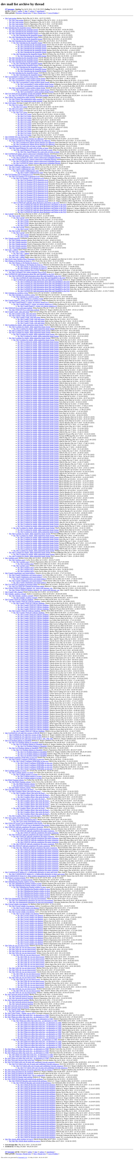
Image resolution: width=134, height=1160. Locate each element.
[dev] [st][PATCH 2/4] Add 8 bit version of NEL (25, 735)
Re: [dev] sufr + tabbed (17, 251)
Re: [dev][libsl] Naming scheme (20, 782)
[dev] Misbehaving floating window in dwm (20, 881)
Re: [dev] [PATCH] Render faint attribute (19, 1077)
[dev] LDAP (9, 214)
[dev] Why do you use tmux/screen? (17, 945)
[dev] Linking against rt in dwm (15, 771)
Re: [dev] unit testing (16, 20)
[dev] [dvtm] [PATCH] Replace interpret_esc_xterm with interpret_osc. (29, 588)
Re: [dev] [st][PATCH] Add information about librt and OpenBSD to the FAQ (35, 276)
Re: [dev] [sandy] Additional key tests (22, 167)
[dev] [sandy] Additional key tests (16, 165)
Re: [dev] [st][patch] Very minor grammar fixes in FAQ (27, 272)
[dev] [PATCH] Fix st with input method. (19, 308)
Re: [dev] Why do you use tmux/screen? (22, 947)
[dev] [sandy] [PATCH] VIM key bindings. (19, 599)
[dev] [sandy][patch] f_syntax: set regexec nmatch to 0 (23, 300)
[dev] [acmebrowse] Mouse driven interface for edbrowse (24, 139)
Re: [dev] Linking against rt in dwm (21, 772)
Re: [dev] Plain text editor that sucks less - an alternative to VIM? (27, 1015)
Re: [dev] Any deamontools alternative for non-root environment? (31, 900)
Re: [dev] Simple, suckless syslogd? (21, 596)
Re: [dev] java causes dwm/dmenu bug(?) (23, 819)
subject (32, 11)
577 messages (9, 9)
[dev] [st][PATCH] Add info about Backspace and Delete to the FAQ (36, 203)
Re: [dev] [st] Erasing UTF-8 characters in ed (24, 176)
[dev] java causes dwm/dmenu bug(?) (17, 818)
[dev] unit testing (10, 18)
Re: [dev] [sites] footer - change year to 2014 (20, 1013)
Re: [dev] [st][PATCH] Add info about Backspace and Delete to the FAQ (42, 204)
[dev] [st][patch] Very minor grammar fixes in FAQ (22, 270)
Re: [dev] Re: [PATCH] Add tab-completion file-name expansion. (35, 848)
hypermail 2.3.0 (22, 1157)
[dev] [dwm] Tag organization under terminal (20, 97)
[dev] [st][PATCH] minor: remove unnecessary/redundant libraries (27, 154)
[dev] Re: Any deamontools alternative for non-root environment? (31, 902)
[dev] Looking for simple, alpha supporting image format (24, 325)
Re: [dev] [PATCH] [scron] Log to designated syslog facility (29, 825)
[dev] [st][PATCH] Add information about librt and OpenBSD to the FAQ (29, 274)
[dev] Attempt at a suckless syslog (16, 293)
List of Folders (53, 13)
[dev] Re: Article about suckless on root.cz (19, 1139)
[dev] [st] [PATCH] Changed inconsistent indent (21, 584)
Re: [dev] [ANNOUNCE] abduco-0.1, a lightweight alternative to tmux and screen (37, 874)
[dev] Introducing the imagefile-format (18, 28)
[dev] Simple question (12, 238)
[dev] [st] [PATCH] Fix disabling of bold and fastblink (23, 93)
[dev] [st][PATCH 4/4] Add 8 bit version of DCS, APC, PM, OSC (31, 739)
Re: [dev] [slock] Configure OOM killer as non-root (26, 759)
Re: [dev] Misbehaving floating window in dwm (25, 883)
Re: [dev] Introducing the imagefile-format (23, 30)
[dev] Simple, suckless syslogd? (15, 594)
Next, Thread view (39, 13)
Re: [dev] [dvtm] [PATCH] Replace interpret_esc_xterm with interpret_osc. (34, 590)
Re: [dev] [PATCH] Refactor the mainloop (19, 1071)
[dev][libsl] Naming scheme (14, 780)
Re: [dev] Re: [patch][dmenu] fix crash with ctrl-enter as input (38, 152)
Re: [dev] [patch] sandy (13, 1009)
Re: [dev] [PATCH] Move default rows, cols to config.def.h (25, 1075)
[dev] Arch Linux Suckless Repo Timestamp (20, 259)
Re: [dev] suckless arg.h (17, 560)
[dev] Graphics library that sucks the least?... (20, 789)
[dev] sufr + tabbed (11, 250)
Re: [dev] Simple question (18, 240)
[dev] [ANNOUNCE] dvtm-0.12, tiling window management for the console (30, 876)
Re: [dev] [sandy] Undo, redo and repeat (22, 314)
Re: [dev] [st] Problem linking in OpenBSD (23, 742)
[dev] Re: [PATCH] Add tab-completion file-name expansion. (29, 846)
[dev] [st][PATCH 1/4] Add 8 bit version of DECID (22, 733)
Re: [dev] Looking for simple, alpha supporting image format (29, 327)
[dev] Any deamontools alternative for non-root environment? (25, 898)
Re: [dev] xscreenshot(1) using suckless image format (27, 78)
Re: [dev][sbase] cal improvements (21, 880)
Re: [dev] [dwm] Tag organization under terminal (25, 99)
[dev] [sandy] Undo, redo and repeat (17, 312)
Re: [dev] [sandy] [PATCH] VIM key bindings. (25, 601)
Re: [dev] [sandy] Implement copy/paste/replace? (25, 575)
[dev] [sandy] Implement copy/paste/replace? (20, 573)
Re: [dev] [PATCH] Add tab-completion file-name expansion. (29, 829)
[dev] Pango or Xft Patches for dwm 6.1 (18, 261)
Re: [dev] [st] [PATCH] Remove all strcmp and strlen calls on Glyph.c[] (29, 1070)
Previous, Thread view (23, 13)
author (20, 11)
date (26, 11)
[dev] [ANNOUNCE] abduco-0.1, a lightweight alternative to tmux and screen (31, 872)
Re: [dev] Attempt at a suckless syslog (22, 295)
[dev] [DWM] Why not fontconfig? (17, 137)
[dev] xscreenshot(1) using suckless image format (21, 77)
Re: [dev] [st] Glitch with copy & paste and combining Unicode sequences (30, 1062)
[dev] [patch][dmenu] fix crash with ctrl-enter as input (23, 146)
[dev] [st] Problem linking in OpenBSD (18, 740)
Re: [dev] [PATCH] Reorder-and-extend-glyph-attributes (24, 1079)
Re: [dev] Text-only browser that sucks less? (20, 1060)
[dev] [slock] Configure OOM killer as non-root (21, 757)
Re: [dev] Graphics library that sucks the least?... (25, 791)
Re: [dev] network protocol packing (17, 994)
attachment (40, 11)
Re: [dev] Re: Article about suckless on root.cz (25, 1141)
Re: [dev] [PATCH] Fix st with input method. (24, 310)
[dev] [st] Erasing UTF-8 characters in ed (19, 174)
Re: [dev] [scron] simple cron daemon (22, 906)
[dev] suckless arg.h (11, 558)
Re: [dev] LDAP (14, 216)
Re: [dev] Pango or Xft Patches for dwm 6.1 (24, 263)
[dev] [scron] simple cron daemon (16, 904)
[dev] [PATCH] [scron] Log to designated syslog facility (24, 823)
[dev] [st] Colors (10, 103)
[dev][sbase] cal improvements (15, 878)
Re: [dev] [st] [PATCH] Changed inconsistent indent (26, 586)
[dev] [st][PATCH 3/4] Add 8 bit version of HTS (25, 737)
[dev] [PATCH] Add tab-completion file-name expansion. (24, 827)
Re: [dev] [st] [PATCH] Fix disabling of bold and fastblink (28, 95)
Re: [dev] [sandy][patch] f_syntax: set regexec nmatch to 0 (29, 302)
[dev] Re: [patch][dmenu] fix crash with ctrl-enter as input (28, 148)
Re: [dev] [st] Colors (16, 105)
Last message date (11, 1145)
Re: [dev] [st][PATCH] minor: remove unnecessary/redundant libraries (32, 156)
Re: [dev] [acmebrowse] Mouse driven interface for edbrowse (30, 140)
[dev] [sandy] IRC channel (14, 592)
